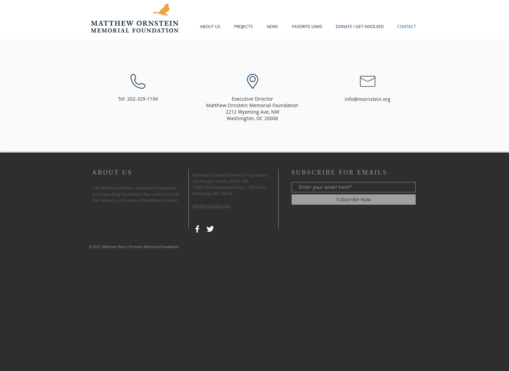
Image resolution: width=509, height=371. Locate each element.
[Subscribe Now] (354, 199)
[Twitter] (210, 229)
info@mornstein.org (367, 99)
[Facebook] (197, 229)
